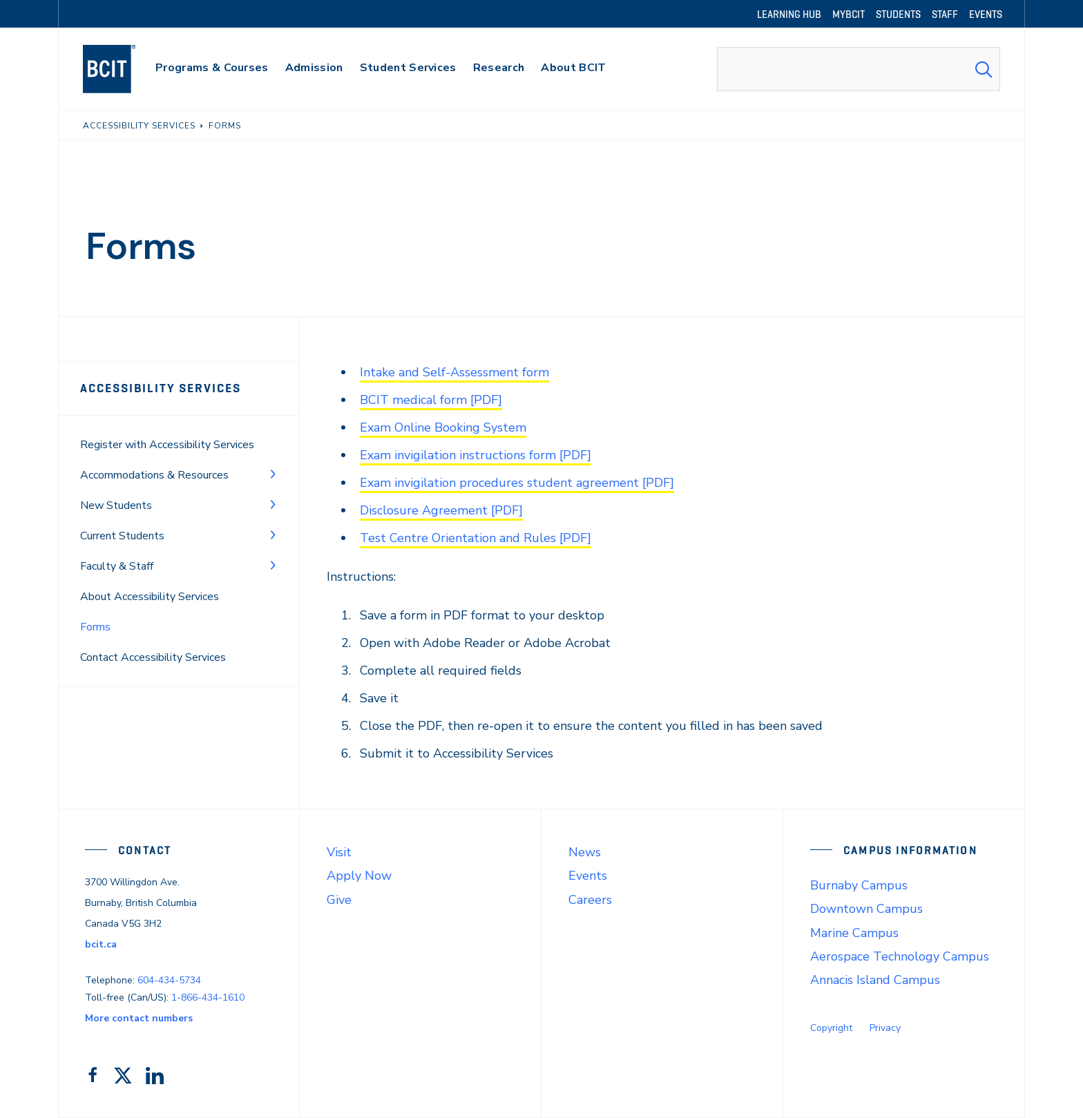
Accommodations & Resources (154, 475)
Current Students (122, 535)
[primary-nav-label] (212, 69)
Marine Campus (854, 933)
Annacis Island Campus (875, 980)
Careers (590, 899)
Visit (339, 852)
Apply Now (359, 875)
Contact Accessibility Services (153, 657)
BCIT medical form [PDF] (431, 400)
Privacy (885, 1027)
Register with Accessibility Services (167, 444)
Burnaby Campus (859, 885)
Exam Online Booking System (443, 427)
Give (339, 899)
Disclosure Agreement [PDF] (441, 510)
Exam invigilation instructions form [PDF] (475, 455)
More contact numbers (139, 1018)
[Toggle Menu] (273, 474)
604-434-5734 (169, 980)
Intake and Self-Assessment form (454, 372)
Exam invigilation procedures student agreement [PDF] (517, 482)
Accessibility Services (160, 388)
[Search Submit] (983, 69)
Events (587, 875)
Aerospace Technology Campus (899, 956)
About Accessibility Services (149, 596)
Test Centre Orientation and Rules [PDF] (475, 538)
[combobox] (858, 69)
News (584, 852)
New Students (116, 505)
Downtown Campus (866, 908)
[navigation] (122, 69)
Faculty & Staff (116, 566)
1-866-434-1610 (208, 997)
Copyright (831, 1027)
